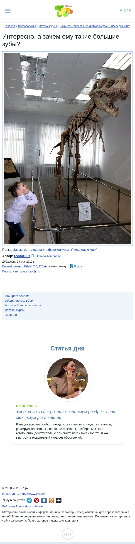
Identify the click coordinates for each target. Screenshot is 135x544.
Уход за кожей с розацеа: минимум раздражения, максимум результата (66, 414)
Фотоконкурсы (48, 26)
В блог (78, 266)
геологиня (22, 256)
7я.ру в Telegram (29, 500)
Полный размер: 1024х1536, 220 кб (24, 266)
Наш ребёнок (34, 506)
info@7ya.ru (10, 493)
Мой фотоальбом (17, 296)
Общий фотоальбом (19, 300)
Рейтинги (8, 506)
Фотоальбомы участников (23, 305)
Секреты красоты (27, 406)
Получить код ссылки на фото (21, 271)
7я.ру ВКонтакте (44, 500)
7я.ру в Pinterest (36, 500)
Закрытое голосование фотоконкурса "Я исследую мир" (95, 26)
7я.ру (58, 500)
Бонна (20, 506)
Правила (11, 314)
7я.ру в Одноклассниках (51, 500)
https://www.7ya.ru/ (32, 493)
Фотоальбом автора (49, 256)
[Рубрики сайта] (8, 10)
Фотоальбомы (27, 26)
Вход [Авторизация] (126, 10)
